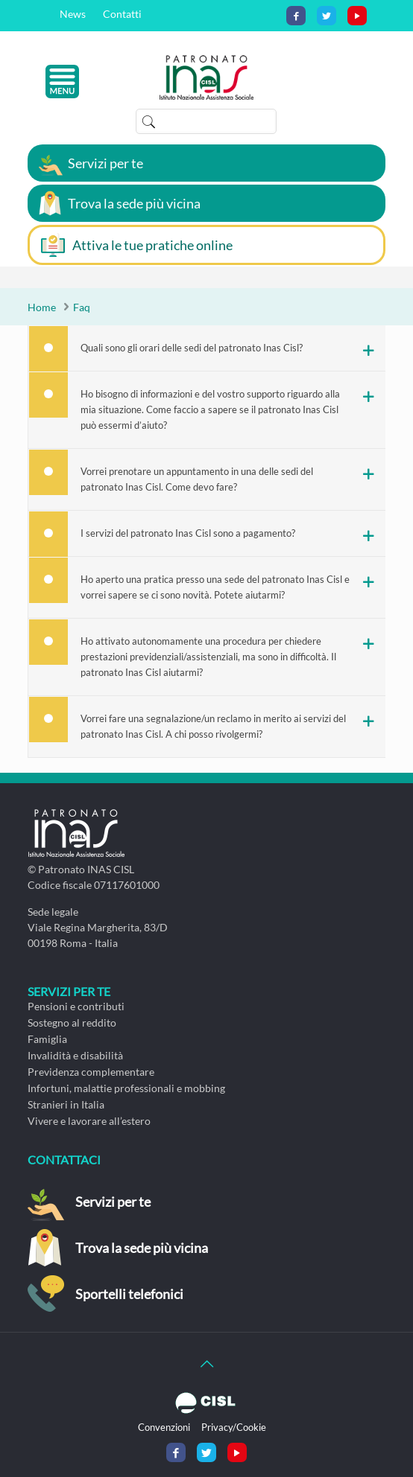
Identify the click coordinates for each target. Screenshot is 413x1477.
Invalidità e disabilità (75, 1055)
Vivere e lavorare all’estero (89, 1120)
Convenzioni (164, 1427)
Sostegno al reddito (72, 1022)
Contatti (122, 13)
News (73, 13)
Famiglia (47, 1039)
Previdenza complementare (91, 1071)
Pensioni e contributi (76, 1006)
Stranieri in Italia (66, 1104)
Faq (81, 307)
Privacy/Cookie (233, 1427)
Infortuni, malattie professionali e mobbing (126, 1088)
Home (42, 307)
